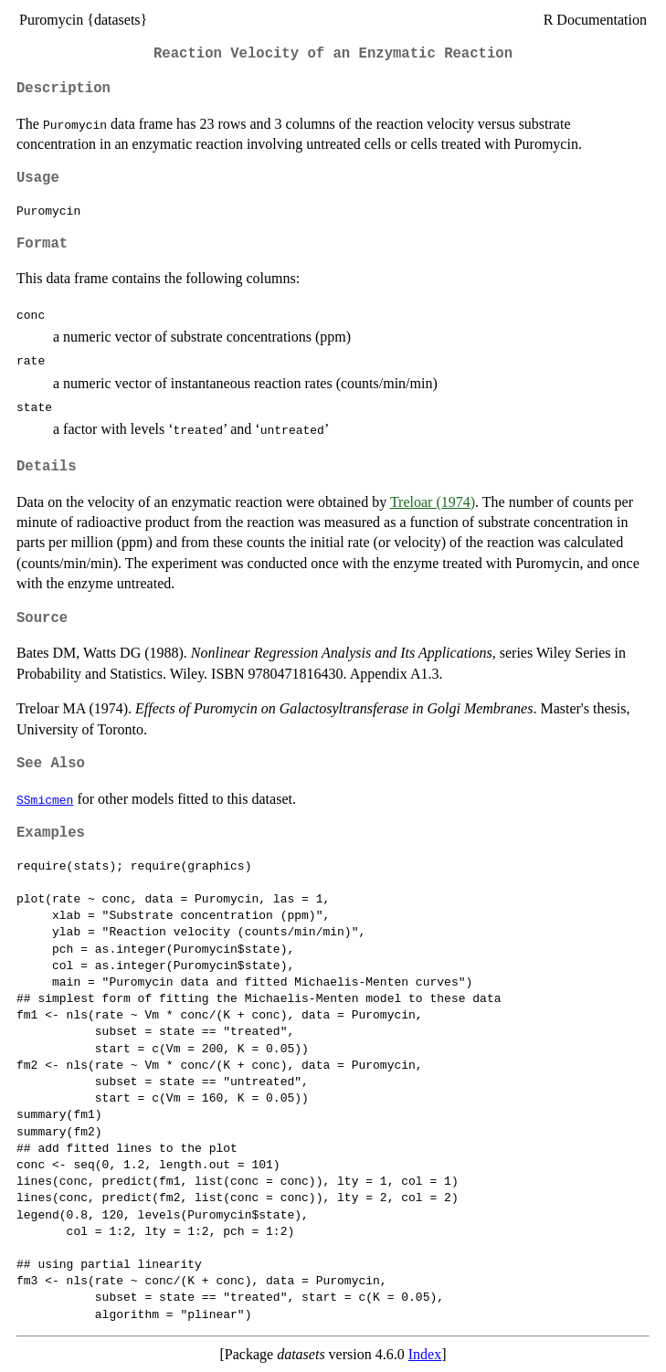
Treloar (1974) (432, 502)
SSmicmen (44, 799)
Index (424, 1354)
